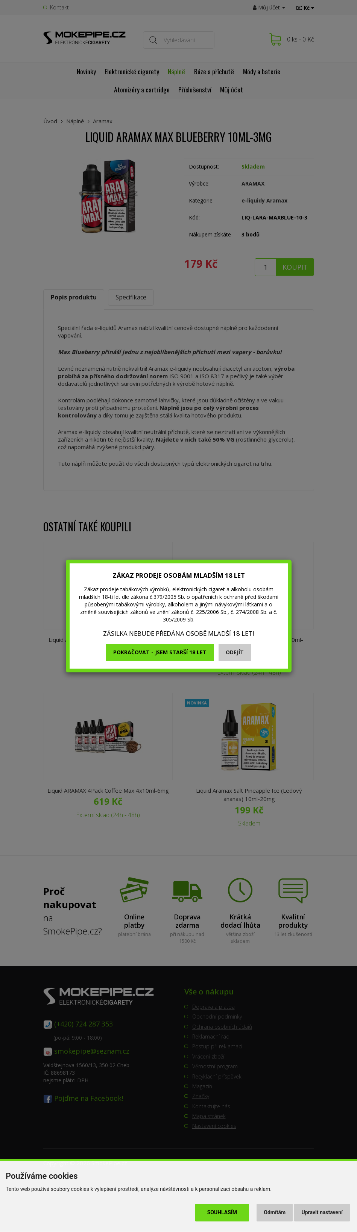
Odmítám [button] (275, 1212)
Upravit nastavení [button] (322, 1212)
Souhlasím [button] (222, 1212)
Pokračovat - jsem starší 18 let (160, 652)
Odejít (235, 652)
